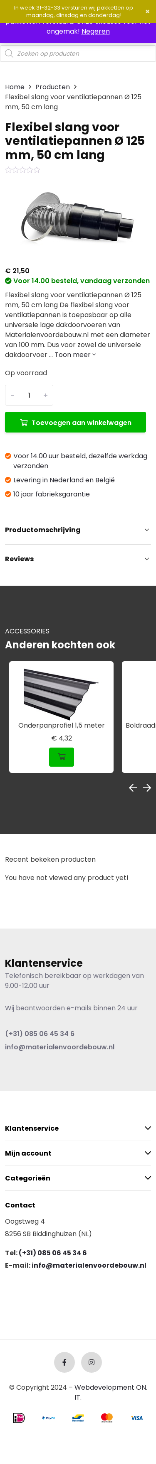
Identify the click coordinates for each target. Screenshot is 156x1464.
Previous (133, 787)
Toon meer (75, 354)
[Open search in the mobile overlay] (78, 53)
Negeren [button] (96, 31)
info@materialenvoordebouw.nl (59, 1047)
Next (147, 787)
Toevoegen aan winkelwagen (81, 423)
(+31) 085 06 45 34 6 (39, 1034)
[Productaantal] (29, 395)
